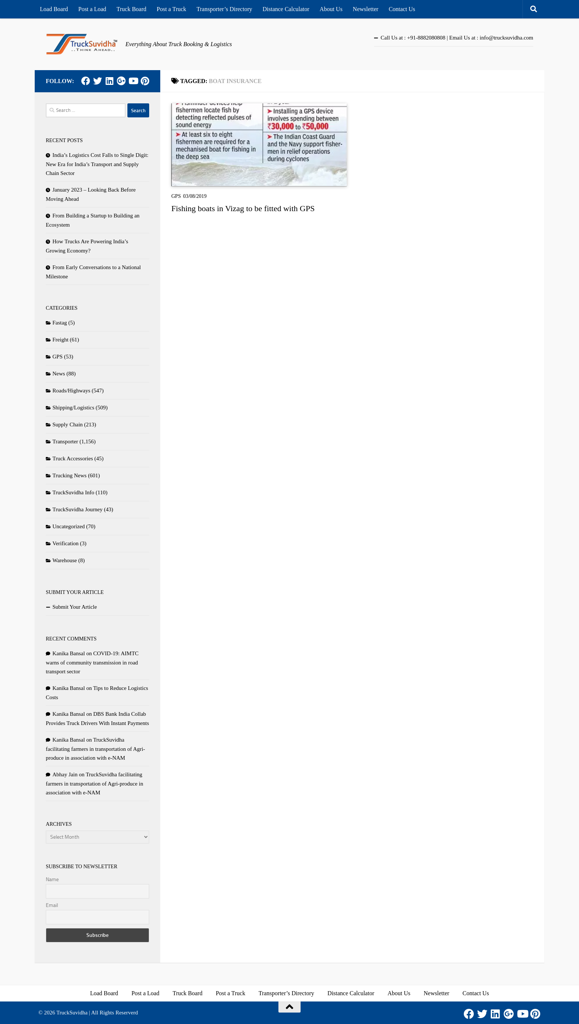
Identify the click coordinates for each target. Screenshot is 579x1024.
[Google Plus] (121, 80)
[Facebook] (85, 80)
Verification (65, 543)
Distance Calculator (286, 9)
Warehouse (64, 560)
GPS (176, 196)
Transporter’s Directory (224, 9)
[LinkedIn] (109, 80)
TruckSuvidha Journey (77, 509)
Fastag (59, 323)
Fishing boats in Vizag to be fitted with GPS (243, 208)
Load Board (54, 9)
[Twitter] (97, 80)
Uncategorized (68, 526)
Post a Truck (171, 9)
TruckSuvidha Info (73, 492)
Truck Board (132, 9)
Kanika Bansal (68, 653)
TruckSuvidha (72, 1013)
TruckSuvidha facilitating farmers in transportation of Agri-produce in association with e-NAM (95, 749)
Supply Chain (67, 424)
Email (52, 905)
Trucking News (69, 475)
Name (52, 879)
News (58, 374)
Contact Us (402, 9)
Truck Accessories (72, 458)
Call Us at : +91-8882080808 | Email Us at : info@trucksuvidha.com (457, 38)
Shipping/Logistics (73, 407)
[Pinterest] (144, 80)
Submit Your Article (74, 607)
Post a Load (92, 9)
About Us (331, 9)
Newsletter (365, 9)
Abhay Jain (65, 774)
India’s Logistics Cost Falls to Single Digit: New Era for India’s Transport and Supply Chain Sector (97, 164)
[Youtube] (133, 80)
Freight (60, 340)
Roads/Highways (71, 391)
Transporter (65, 441)
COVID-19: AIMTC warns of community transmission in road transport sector (92, 662)
